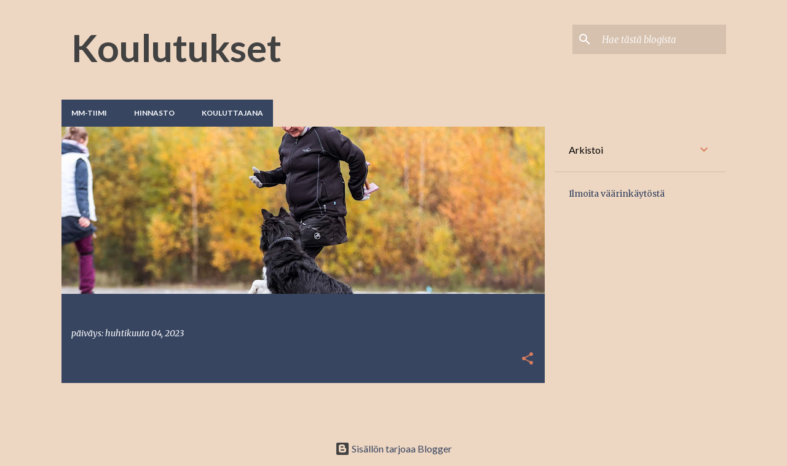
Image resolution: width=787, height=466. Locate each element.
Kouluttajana (232, 112)
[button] (527, 359)
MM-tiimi (89, 112)
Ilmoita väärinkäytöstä (617, 193)
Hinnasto (154, 112)
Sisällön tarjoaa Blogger (393, 448)
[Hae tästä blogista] (661, 39)
